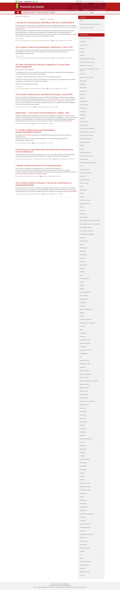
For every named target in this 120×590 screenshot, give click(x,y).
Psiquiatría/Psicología (38, 88)
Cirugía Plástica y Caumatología (88, 162)
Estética (82, 244)
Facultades (82, 258)
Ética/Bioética (83, 254)
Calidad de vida (84, 101)
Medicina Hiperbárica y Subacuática (89, 381)
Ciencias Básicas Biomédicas (41, 40)
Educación (82, 210)
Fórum (81, 275)
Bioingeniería (83, 91)
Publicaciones (83, 493)
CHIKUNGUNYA (84, 121)
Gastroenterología (84, 278)
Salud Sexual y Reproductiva (87, 514)
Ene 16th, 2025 (52, 107)
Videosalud (82, 568)
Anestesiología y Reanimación (41, 58)
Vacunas (82, 558)
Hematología (83, 302)
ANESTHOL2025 (27, 135)
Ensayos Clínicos (84, 241)
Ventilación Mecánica (85, 561)
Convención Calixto (85, 169)
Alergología (83, 41)
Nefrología (82, 425)
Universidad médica (85, 548)
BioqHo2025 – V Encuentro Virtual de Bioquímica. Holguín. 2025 (42, 113)
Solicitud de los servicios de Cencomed (89, 24)
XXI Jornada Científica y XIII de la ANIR (57, 99)
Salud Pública (83, 510)
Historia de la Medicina (85, 319)
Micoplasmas (83, 408)
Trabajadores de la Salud (86, 534)
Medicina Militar (84, 394)
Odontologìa (83, 445)
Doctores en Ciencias (85, 200)
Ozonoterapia (83, 462)
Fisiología (82, 271)
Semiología (83, 517)
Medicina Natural (84, 398)
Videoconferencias (84, 565)
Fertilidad (82, 268)
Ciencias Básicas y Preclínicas (87, 132)
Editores (82, 207)
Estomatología (83, 248)
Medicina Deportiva (85, 370)
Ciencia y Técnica (84, 125)
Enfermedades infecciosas (86, 231)
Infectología (83, 336)
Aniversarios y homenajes (86, 65)
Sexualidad (82, 520)
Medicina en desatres (85, 374)
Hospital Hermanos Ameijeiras (87, 323)
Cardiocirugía (83, 108)
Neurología (82, 435)
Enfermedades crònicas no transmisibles (90, 220)
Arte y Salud (83, 74)
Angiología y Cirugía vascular (87, 62)
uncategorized (83, 544)
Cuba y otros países (85, 179)
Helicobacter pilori (84, 299)
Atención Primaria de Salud (86, 77)
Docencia (82, 196)
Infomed (43, 587)
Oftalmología (83, 449)
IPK (81, 357)
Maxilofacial (83, 367)
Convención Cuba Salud (86, 173)
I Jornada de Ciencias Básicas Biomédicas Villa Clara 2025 (35, 27)
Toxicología (27, 107)
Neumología (83, 428)
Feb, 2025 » (51, 19)
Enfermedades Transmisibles (87, 234)
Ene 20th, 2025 (47, 123)
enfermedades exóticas (86, 227)
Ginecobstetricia (84, 295)
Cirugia (81, 149)
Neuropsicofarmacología (86, 438)
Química (82, 496)
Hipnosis (26, 88)
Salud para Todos (84, 507)
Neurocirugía (83, 432)
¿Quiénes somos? (28, 12)
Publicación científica (85, 490)
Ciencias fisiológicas (85, 142)
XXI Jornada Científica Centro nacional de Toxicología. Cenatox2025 (44, 94)
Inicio (18, 12)
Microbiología (83, 411)
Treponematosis (84, 541)
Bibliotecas (82, 84)
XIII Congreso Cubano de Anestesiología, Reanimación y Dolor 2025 (44, 47)
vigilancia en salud (84, 571)
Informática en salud (85, 340)
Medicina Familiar (84, 377)
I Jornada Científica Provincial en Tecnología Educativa (38, 166)
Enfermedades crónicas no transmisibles (90, 224)
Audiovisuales (83, 81)
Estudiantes (83, 251)
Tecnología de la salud (31, 176)
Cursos (81, 186)
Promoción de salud (85, 483)
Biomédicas (27, 40)
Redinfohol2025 (72, 191)
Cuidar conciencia (84, 183)
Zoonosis (82, 575)
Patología (82, 473)
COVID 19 (82, 176)
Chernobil (82, 118)
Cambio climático (84, 104)
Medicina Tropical (84, 404)
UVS (81, 554)
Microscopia (83, 415)
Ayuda (52, 12)
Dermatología (83, 190)
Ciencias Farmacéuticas (86, 138)
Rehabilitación (83, 500)
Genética (82, 285)
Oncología (82, 452)
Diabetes (82, 193)
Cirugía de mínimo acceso (86, 156)
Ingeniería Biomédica (85, 343)
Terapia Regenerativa (85, 527)
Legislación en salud (85, 364)
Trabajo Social (83, 537)
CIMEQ (82, 145)
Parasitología (83, 469)
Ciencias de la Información (32, 194)
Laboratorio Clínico (84, 360)
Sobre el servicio (42, 12)
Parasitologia (83, 466)
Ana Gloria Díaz (64, 584)
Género (82, 282)
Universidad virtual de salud (87, 27)
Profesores (82, 479)
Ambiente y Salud (84, 45)
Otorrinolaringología (85, 459)
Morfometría (83, 418)
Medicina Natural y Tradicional (87, 401)
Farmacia (82, 261)
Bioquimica (27, 123)
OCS (22, 38)
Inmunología (83, 346)
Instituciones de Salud (85, 350)
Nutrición (82, 442)
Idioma (81, 329)
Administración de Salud (86, 38)
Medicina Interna (84, 387)
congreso (20, 50)
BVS (81, 20)
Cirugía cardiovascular (85, 152)
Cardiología (83, 111)
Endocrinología (83, 217)
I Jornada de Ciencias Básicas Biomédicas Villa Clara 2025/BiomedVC (45, 23)
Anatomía (82, 48)
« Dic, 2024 (42, 19)
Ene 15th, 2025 (66, 40)
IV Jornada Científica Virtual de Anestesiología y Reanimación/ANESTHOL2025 (36, 131)
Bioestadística (83, 87)
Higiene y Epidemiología (86, 309)
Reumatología (83, 503)
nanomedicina (83, 421)
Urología (82, 551)
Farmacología (83, 265)
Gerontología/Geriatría (85, 292)
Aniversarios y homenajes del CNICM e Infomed (38, 159)
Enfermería (82, 237)
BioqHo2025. (68, 121)
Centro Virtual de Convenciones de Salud (93, 1)
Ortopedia (82, 456)
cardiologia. (83, 115)
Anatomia (82, 52)
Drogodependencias (85, 203)
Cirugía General (84, 159)
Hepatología (83, 306)
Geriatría (82, 289)
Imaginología (83, 333)
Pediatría (82, 476)
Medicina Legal (83, 391)
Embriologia (83, 213)
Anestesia (27, 58)
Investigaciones (84, 353)
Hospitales (82, 326)
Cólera (81, 166)
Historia (82, 316)
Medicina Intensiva (84, 384)
